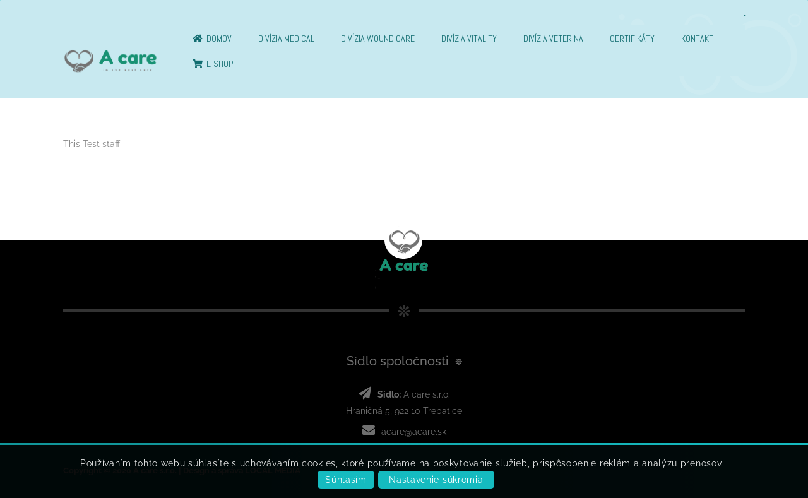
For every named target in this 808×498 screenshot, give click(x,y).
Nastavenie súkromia (436, 480)
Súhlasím (346, 480)
